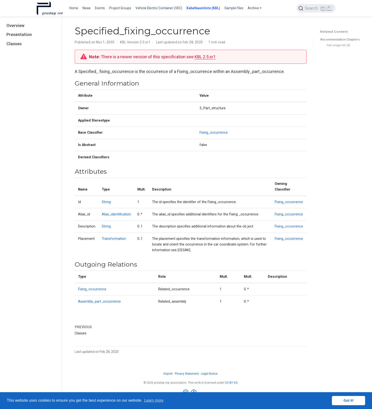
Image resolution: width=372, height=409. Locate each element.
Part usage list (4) (338, 45)
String (106, 202)
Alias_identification (116, 214)
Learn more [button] (153, 400)
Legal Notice (209, 373)
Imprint (168, 373)
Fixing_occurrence (214, 133)
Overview (15, 25)
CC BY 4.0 (231, 382)
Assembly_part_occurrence (99, 302)
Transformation (114, 239)
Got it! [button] (348, 400)
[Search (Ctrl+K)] (316, 8)
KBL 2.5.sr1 (205, 56)
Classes (14, 43)
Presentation (19, 34)
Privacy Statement (187, 373)
